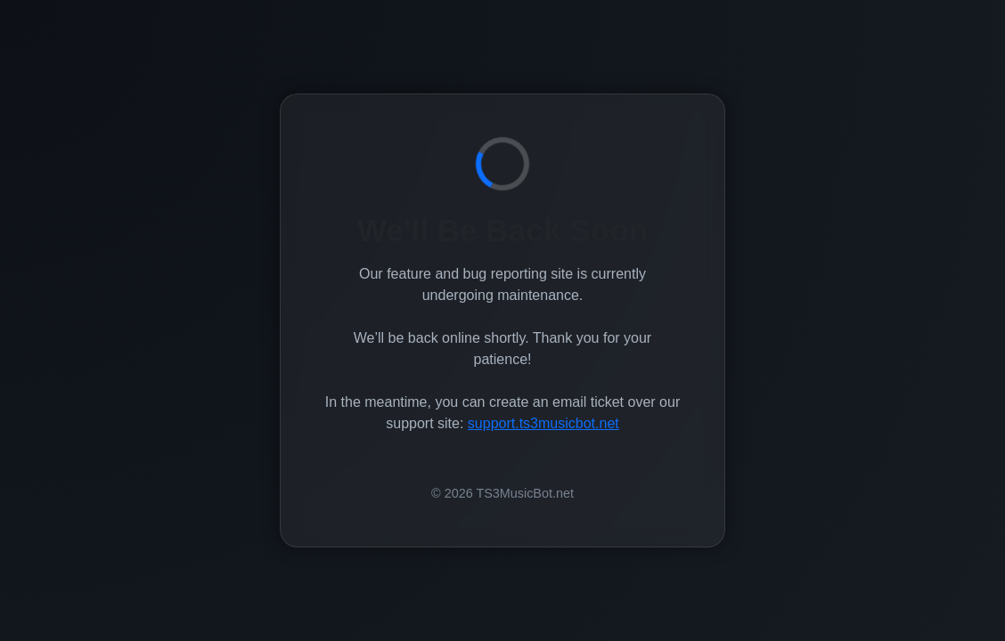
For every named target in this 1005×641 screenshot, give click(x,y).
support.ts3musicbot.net (543, 423)
